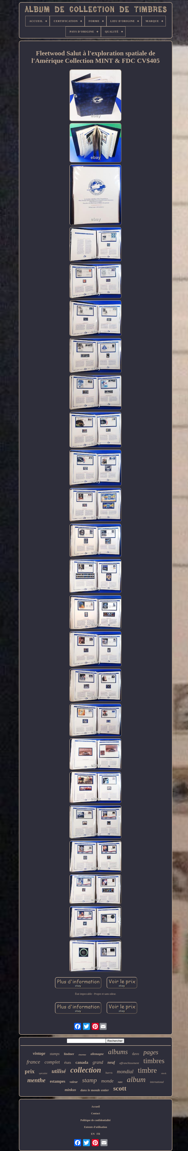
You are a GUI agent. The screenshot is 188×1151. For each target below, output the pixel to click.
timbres (153, 1061)
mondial (125, 1071)
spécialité (43, 1073)
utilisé (59, 1071)
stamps (54, 1054)
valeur (74, 1082)
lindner (69, 1054)
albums (118, 1052)
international (157, 1082)
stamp (89, 1080)
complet (52, 1062)
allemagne (97, 1054)
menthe (36, 1080)
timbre (147, 1070)
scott (119, 1088)
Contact (95, 1113)
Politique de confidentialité (95, 1120)
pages (150, 1052)
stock (163, 1073)
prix (30, 1071)
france (33, 1062)
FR (98, 1133)
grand (98, 1062)
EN (93, 1133)
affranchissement (129, 1063)
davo (135, 1054)
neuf (111, 1062)
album (136, 1079)
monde (107, 1081)
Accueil (95, 1106)
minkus (70, 1090)
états (67, 1062)
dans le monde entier (94, 1090)
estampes (57, 1081)
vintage (39, 1053)
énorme (82, 1054)
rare (120, 1082)
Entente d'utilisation (95, 1127)
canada (81, 1062)
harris (109, 1072)
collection (85, 1070)
